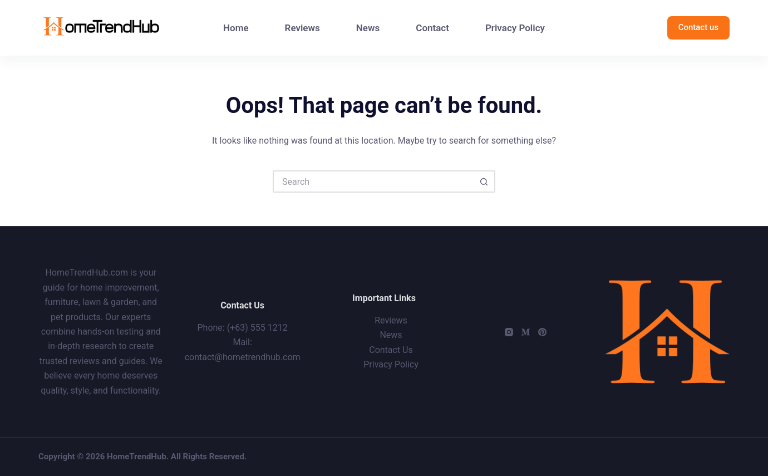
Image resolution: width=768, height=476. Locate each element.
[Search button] (484, 181)
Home (236, 27)
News (368, 27)
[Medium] (525, 332)
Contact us (698, 27)
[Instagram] (509, 332)
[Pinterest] (542, 332)
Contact (432, 27)
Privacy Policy (515, 27)
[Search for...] (373, 181)
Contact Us (391, 350)
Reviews (302, 27)
